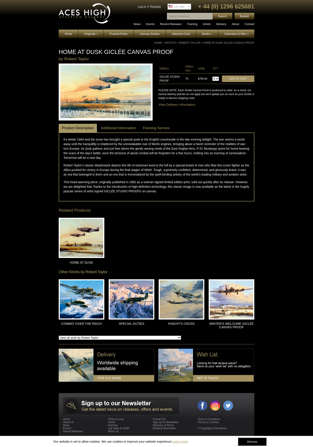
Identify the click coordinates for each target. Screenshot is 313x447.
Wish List (113, 431)
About (235, 24)
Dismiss (252, 441)
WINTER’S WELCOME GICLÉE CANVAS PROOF (231, 325)
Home (158, 42)
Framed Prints (119, 33)
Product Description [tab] (78, 128)
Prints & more (116, 419)
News (137, 24)
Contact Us (159, 419)
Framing (192, 24)
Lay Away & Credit (118, 428)
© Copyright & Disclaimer (212, 428)
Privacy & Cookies (208, 422)
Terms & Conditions (209, 419)
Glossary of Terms (163, 425)
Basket (244, 16)
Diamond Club (181, 33)
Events (150, 24)
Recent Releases (170, 24)
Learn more (180, 441)
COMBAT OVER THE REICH (81, 323)
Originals (90, 33)
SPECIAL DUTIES (131, 323)
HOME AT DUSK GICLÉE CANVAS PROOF (228, 42)
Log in (142, 6)
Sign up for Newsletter (165, 422)
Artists (207, 24)
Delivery (221, 24)
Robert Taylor (189, 42)
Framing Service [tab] (156, 128)
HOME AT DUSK (81, 262)
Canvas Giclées (150, 33)
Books (207, 33)
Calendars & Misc (236, 33)
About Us (68, 422)
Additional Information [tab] (118, 128)
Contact (249, 24)
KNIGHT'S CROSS (181, 323)
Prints (68, 33)
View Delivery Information (176, 104)
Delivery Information (164, 428)
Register (155, 6)
